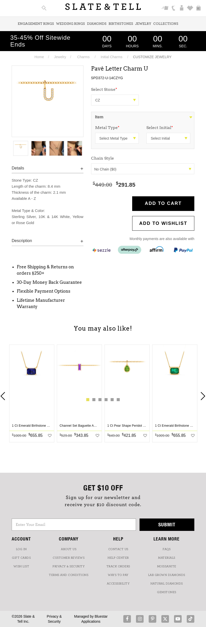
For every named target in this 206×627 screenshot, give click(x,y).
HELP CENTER (118, 557)
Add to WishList (163, 223)
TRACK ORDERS (118, 566)
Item (99, 117)
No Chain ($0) (143, 169)
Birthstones (121, 24)
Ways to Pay (118, 574)
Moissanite (166, 566)
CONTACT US (118, 549)
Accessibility (118, 583)
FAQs (166, 549)
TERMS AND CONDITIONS (68, 574)
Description (22, 241)
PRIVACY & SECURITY (69, 566)
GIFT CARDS (21, 557)
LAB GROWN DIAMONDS (166, 574)
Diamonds (97, 24)
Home (39, 57)
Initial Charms (112, 57)
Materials (166, 557)
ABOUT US (68, 549)
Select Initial (159, 127)
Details (18, 168)
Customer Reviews (68, 557)
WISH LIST (21, 566)
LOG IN (21, 549)
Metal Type (107, 127)
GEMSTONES (166, 592)
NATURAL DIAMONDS (166, 583)
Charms (83, 57)
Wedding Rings (70, 24)
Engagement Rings (36, 24)
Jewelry (143, 24)
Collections (165, 24)
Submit (167, 524)
